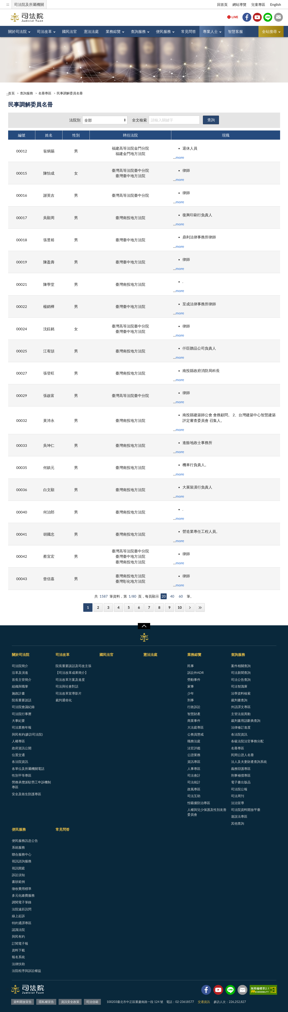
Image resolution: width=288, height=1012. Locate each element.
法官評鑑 (193, 748)
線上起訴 (18, 916)
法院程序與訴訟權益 (26, 971)
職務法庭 (193, 741)
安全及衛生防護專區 (26, 794)
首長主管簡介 (21, 680)
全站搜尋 (269, 31)
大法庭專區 (195, 727)
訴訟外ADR (195, 673)
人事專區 (193, 769)
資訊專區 (193, 762)
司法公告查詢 (241, 680)
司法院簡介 (20, 666)
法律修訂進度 (241, 727)
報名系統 (18, 957)
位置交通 (18, 755)
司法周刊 (237, 796)
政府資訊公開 (21, 748)
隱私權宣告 (46, 1002)
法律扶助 (18, 964)
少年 (190, 693)
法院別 (74, 120)
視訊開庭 (18, 868)
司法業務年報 (21, 727)
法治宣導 (237, 803)
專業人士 (210, 31)
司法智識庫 (239, 686)
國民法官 (69, 31)
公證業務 (193, 755)
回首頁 (222, 4)
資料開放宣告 (22, 1002)
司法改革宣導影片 (69, 693)
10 (180, 607)
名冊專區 (44, 93)
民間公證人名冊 (242, 755)
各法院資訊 (20, 762)
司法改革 (44, 31)
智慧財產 (193, 714)
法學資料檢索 (241, 693)
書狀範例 (18, 882)
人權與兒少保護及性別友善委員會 (206, 812)
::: (8, 4)
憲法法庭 (91, 31)
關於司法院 (17, 31)
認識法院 (18, 930)
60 (181, 596)
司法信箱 (278, 17)
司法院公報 (239, 789)
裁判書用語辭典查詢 (245, 721)
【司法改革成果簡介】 (72, 673)
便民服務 (163, 31)
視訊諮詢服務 (21, 861)
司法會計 (193, 775)
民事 (190, 666)
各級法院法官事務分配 (247, 741)
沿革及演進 (20, 673)
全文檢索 (139, 120)
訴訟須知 (18, 875)
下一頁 (190, 607)
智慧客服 (235, 31)
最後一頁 (200, 607)
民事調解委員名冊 (70, 93)
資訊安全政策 (70, 1002)
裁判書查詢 (239, 700)
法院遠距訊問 (21, 909)
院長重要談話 (21, 700)
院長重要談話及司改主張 (73, 666)
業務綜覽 (113, 31)
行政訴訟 (193, 707)
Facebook (246, 17)
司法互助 (193, 796)
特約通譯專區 (21, 923)
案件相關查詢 (241, 666)
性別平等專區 (21, 775)
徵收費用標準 (21, 889)
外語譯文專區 (241, 707)
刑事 (190, 700)
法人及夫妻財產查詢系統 (249, 762)
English (275, 4)
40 (172, 596)
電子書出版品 (241, 782)
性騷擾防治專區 (198, 803)
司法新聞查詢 (241, 673)
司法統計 (193, 782)
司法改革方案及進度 (70, 680)
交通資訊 (204, 1002)
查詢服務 (138, 31)
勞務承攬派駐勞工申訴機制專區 (31, 784)
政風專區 (193, 789)
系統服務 (18, 847)
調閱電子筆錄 (21, 902)
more (180, 157)
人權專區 (18, 741)
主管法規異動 (241, 714)
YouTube (257, 17)
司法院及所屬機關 (29, 4)
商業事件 (193, 721)
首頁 (11, 93)
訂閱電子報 (20, 943)
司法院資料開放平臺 (245, 810)
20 (164, 596)
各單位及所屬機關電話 (28, 769)
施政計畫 (18, 693)
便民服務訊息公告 (25, 841)
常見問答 (188, 31)
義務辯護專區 (241, 769)
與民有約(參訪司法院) (27, 734)
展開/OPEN (144, 626)
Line (267, 17)
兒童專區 (258, 4)
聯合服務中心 (21, 854)
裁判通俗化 (64, 700)
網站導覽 (239, 4)
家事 (190, 686)
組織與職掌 (20, 686)
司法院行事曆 (21, 714)
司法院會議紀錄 (23, 707)
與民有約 (18, 936)
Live (233, 17)
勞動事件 (193, 680)
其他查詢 (237, 823)
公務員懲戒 (195, 734)
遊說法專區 (239, 816)
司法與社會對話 (67, 686)
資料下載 (18, 950)
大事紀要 (18, 721)
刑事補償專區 (241, 775)
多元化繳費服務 (23, 895)
